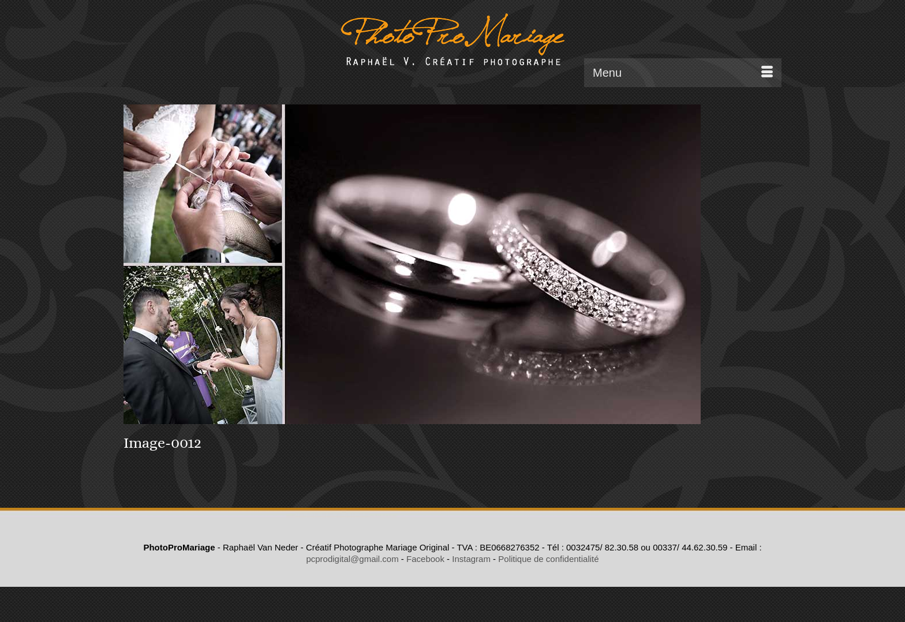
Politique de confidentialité (548, 559)
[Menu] (682, 72)
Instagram (471, 559)
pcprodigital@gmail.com (352, 559)
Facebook (425, 559)
